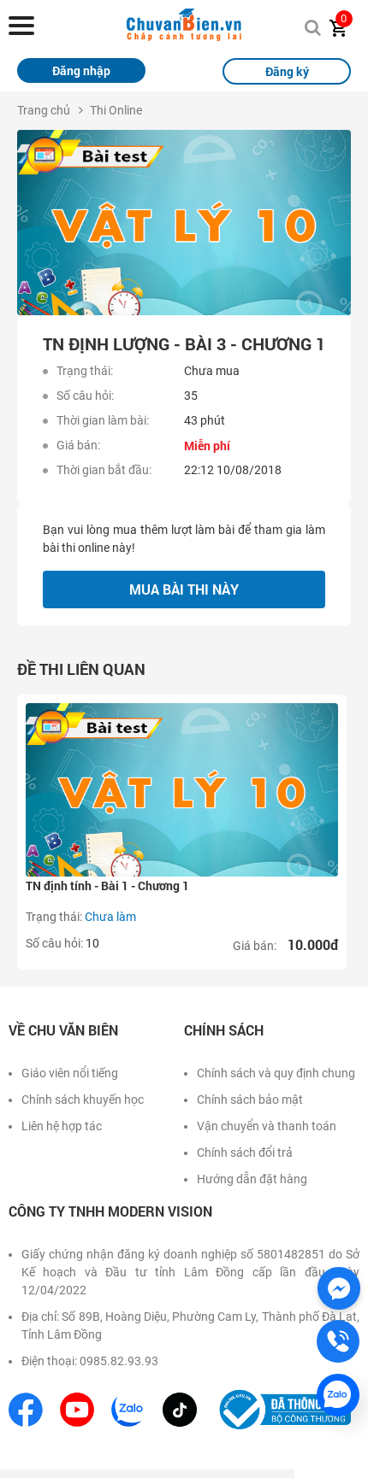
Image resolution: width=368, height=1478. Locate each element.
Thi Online (116, 110)
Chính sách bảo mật (250, 1099)
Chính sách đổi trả (245, 1152)
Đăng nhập (81, 70)
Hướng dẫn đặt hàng (252, 1179)
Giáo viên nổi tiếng (69, 1073)
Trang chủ (43, 110)
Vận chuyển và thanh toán (266, 1126)
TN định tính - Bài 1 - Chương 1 (107, 885)
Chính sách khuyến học (82, 1099)
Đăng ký (287, 71)
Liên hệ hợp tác (61, 1126)
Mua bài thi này (184, 589)
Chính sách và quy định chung (276, 1073)
